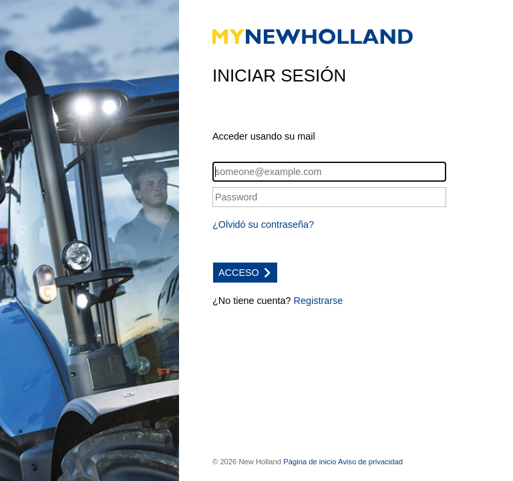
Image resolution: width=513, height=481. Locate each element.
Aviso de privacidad (370, 462)
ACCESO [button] (245, 272)
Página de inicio (309, 462)
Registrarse (318, 300)
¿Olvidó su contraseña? (263, 224)
